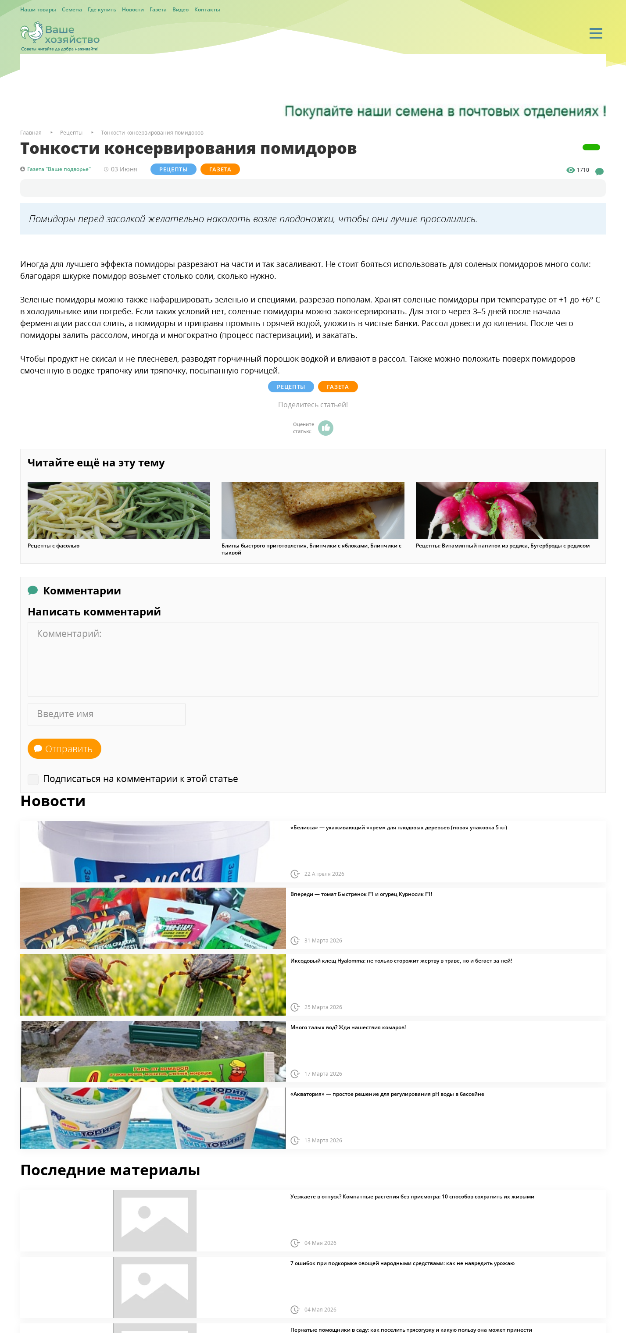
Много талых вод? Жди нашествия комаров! (348, 1027)
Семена (72, 9)
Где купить (102, 9)
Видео (180, 9)
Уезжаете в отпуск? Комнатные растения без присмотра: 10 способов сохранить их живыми (412, 1197)
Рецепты (173, 169)
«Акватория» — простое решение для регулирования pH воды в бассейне (387, 1094)
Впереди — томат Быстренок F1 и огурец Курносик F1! (361, 894)
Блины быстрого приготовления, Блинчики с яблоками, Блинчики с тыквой (311, 549)
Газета (158, 9)
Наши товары (38, 9)
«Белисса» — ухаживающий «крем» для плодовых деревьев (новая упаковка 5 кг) (398, 828)
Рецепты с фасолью (53, 545)
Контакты (207, 9)
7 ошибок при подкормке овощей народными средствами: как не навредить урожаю (402, 1263)
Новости (133, 9)
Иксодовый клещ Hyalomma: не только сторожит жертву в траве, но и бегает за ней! (401, 961)
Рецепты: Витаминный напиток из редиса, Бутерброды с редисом (503, 545)
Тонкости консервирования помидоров (152, 132)
